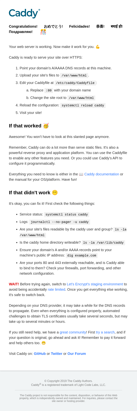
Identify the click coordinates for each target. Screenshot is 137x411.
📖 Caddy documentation (99, 172)
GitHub (40, 350)
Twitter (56, 350)
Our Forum (76, 350)
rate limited (56, 285)
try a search (105, 328)
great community (73, 328)
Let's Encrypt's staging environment (95, 280)
